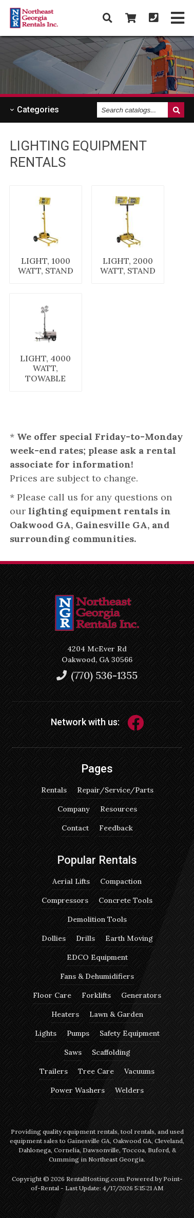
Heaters (65, 1014)
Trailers (54, 1071)
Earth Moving (129, 938)
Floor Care (52, 995)
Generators (141, 995)
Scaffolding (111, 1052)
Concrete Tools (125, 900)
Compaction (121, 881)
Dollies (54, 938)
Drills (85, 938)
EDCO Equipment (97, 957)
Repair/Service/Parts (115, 790)
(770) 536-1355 (97, 675)
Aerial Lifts (71, 881)
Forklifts (96, 995)
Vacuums (139, 1071)
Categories (34, 109)
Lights (45, 1033)
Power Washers (77, 1090)
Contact (75, 828)
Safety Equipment (130, 1033)
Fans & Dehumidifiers (97, 976)
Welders (129, 1090)
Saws (73, 1052)
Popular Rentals (97, 860)
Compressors (65, 900)
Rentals (54, 790)
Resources (118, 809)
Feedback (116, 828)
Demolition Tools (97, 919)
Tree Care (96, 1071)
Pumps (78, 1033)
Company (73, 809)
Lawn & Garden (116, 1014)
